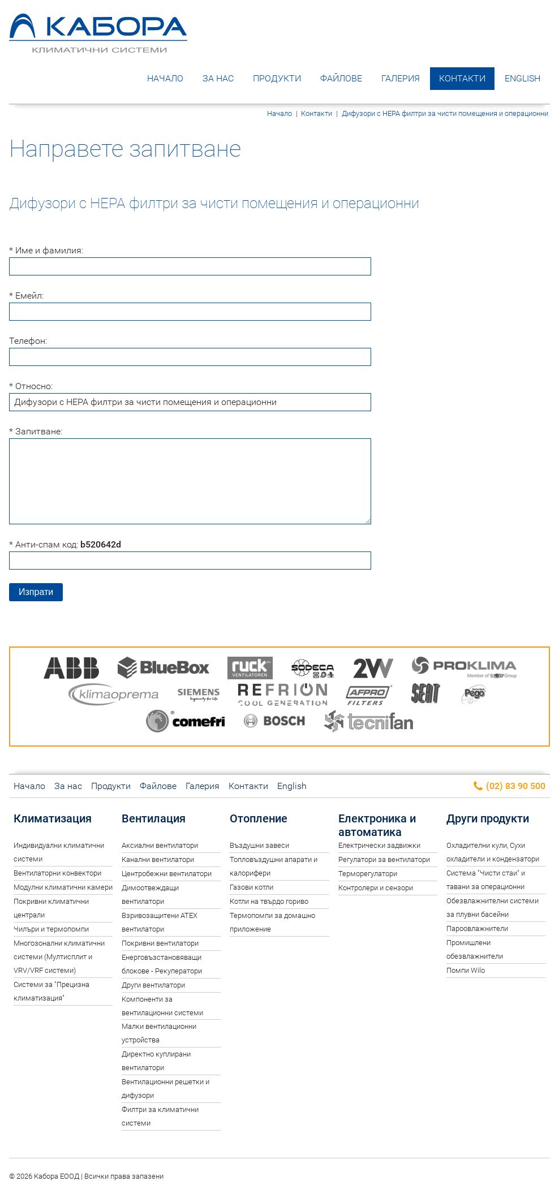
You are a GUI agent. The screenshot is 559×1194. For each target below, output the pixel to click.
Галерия (400, 78)
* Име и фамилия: (46, 250)
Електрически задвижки (379, 845)
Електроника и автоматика (377, 825)
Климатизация (53, 818)
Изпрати (36, 592)
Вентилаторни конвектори (57, 873)
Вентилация (154, 818)
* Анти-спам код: (65, 544)
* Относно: (31, 386)
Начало (165, 78)
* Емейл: (26, 295)
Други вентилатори (153, 985)
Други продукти (487, 818)
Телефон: (28, 340)
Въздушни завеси (259, 845)
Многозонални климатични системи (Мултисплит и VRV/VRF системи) (59, 957)
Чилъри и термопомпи (51, 929)
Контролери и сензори (375, 887)
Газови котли (251, 887)
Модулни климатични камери (63, 887)
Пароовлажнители (477, 928)
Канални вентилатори (158, 859)
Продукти (277, 78)
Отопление (258, 818)
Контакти (462, 78)
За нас (218, 78)
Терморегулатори (367, 873)
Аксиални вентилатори (160, 845)
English (522, 78)
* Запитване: (35, 431)
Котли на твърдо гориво (269, 901)
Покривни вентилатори (160, 943)
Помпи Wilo (465, 970)
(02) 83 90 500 (508, 786)
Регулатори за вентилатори (384, 859)
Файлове (341, 78)
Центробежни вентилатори (167, 873)
